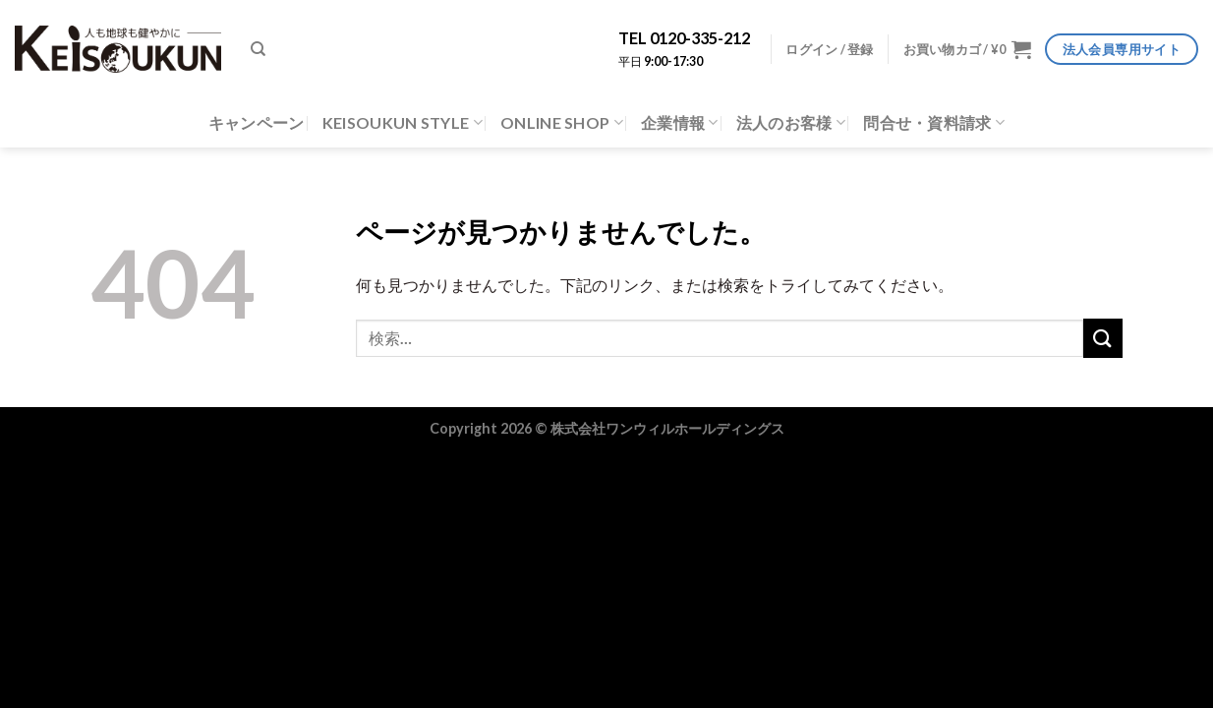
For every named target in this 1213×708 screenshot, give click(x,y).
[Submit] (1103, 338)
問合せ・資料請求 (934, 123)
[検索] (258, 49)
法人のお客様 (790, 123)
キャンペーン (256, 122)
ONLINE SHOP (561, 123)
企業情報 (680, 123)
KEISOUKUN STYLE (402, 123)
